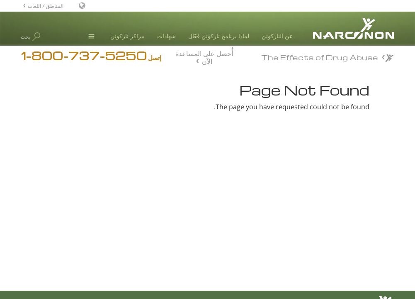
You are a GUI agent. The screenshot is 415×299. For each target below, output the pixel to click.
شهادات (166, 36)
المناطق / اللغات (45, 5)
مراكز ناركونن (127, 36)
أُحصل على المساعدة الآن (204, 56)
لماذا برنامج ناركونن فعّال (218, 36)
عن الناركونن (277, 36)
